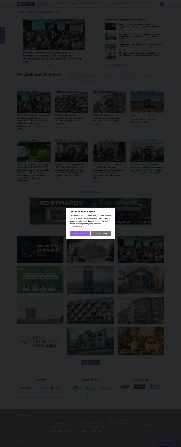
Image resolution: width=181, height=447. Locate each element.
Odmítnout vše (76, 227)
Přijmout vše (79, 233)
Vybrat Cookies (101, 233)
